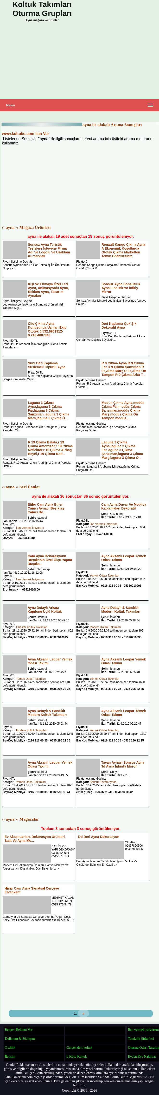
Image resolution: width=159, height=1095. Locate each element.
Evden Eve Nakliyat (142, 1056)
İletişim (10, 1056)
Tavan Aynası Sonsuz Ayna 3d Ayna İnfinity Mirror (122, 764)
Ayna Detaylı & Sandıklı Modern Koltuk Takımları (120, 609)
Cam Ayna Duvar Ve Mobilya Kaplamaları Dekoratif (123, 506)
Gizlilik (10, 1047)
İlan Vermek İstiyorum (30, 528)
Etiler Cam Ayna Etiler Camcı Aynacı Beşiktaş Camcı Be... (46, 508)
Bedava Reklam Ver (18, 1030)
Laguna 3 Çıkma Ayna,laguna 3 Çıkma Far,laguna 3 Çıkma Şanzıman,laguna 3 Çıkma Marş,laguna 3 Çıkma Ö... (48, 410)
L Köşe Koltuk (76, 1056)
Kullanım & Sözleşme (20, 1039)
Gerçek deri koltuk (79, 1047)
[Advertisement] (79, 62)
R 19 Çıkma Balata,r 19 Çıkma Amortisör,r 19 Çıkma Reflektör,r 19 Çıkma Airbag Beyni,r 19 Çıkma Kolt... (50, 448)
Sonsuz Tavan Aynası (103, 782)
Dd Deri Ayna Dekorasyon (98, 837)
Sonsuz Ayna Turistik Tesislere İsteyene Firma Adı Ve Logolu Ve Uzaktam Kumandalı (49, 250)
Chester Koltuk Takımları (32, 627)
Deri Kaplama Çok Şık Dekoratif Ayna (119, 325)
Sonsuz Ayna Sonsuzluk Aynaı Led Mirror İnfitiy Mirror (121, 288)
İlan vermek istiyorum (143, 1030)
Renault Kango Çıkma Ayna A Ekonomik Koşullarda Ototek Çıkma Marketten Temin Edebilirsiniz (123, 250)
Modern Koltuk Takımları (105, 627)
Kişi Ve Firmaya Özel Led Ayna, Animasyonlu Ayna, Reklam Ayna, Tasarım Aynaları (48, 290)
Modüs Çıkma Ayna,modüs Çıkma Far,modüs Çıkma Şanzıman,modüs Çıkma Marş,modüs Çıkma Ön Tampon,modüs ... (123, 410)
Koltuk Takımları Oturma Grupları (42, 9)
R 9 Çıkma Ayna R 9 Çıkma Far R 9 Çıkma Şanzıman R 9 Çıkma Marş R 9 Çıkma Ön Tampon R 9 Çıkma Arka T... (124, 369)
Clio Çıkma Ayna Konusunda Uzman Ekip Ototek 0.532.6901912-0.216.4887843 (47, 329)
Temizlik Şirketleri (141, 1039)
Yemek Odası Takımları (104, 575)
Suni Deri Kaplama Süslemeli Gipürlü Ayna (46, 365)
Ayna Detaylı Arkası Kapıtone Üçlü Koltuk (45, 609)
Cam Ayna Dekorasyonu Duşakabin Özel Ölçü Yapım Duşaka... (50, 560)
